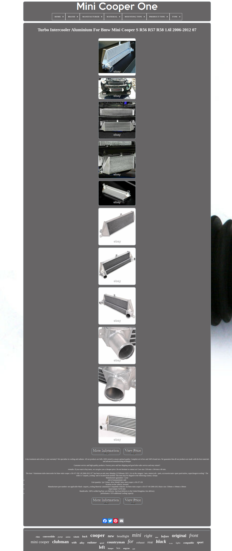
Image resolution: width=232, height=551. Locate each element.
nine (156, 537)
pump (60, 537)
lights (178, 543)
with (74, 542)
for (130, 541)
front (193, 535)
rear (150, 542)
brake (171, 543)
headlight (123, 536)
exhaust (140, 542)
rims (38, 537)
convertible (49, 536)
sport (200, 542)
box (118, 548)
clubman (60, 541)
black (161, 541)
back (84, 536)
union (68, 537)
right (148, 535)
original (179, 536)
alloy (82, 543)
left (102, 547)
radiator (92, 542)
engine (126, 549)
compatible (188, 543)
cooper (97, 535)
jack (134, 549)
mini (136, 535)
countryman (116, 542)
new (111, 536)
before (165, 536)
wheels (76, 537)
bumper (110, 548)
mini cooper (40, 542)
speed (102, 543)
